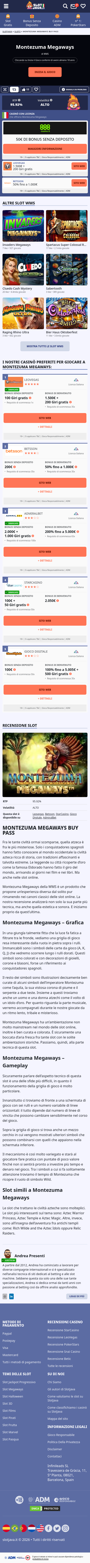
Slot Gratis (8, 23)
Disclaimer (55, 1449)
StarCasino (62, 814)
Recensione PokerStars (63, 1344)
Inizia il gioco (45, 72)
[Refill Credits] (14, 89)
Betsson (49, 814)
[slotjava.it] (36, 6)
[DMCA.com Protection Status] (45, 1508)
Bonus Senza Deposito (32, 23)
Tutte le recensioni (60, 1366)
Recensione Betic (59, 1359)
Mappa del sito (58, 1419)
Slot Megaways (13, 1389)
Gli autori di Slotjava (61, 1389)
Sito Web (79, 166)
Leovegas (38, 814)
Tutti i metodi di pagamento (22, 1362)
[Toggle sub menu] (6, 6)
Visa (5, 1348)
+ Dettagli (45, 427)
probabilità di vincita (40, 1559)
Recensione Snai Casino (64, 1352)
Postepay (9, 1341)
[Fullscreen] (5, 89)
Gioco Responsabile (61, 1435)
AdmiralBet (49, 817)
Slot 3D (7, 1403)
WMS (46, 53)
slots (18, 31)
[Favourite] (36, 89)
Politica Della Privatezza (64, 1442)
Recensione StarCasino (63, 1330)
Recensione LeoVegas (62, 1337)
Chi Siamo (54, 1382)
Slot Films (9, 1411)
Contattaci (55, 1456)
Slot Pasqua (11, 1439)
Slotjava (7, 31)
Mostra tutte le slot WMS (45, 346)
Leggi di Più (76, 1296)
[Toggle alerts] (65, 6)
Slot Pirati (9, 1418)
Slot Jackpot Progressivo (19, 1382)
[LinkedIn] (11, 1296)
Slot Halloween (13, 1396)
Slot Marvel (10, 1432)
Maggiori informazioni (45, 149)
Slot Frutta (10, 1425)
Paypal (7, 1333)
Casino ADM (57, 23)
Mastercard (10, 1355)
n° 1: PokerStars (78, 23)
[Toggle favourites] (83, 6)
